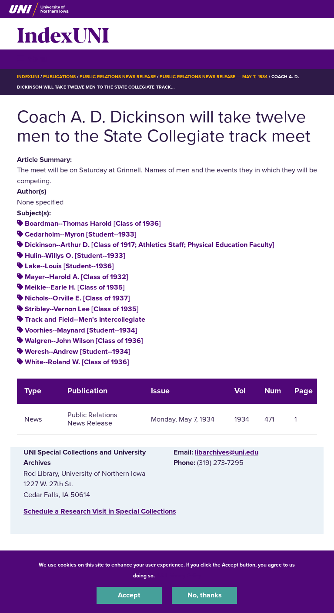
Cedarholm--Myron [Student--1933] (81, 234)
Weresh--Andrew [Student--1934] (77, 351)
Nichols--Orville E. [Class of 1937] (77, 298)
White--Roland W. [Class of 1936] (77, 362)
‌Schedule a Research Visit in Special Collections (99, 511)
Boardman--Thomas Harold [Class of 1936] (93, 223)
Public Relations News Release (118, 76)
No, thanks (204, 595)
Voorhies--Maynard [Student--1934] (81, 330)
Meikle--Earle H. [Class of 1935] (75, 287)
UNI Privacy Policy (179, 576)
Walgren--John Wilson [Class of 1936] (84, 340)
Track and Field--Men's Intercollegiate (85, 319)
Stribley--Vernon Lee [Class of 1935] (82, 309)
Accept (129, 595)
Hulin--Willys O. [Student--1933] (75, 255)
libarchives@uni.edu (226, 452)
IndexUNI (63, 34)
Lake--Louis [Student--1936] (69, 266)
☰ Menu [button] (32, 59)
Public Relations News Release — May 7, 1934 (213, 76)
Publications (59, 76)
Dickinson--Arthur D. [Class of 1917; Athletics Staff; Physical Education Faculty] (149, 245)
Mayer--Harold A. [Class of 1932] (76, 277)
